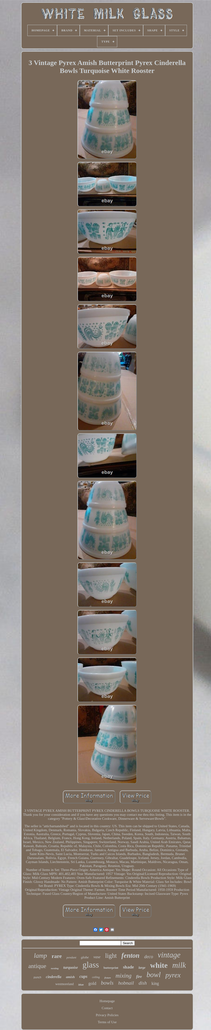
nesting (55, 968)
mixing (123, 975)
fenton (130, 955)
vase (96, 957)
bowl (154, 975)
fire (139, 976)
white (159, 965)
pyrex (173, 975)
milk (179, 965)
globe (85, 957)
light (111, 955)
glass (91, 964)
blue (81, 984)
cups (83, 976)
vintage (169, 955)
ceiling (96, 977)
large (142, 967)
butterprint (111, 967)
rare (57, 956)
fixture (107, 977)
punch (37, 977)
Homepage (107, 1001)
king (155, 983)
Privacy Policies (107, 1015)
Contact (107, 1008)
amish (70, 977)
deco (148, 956)
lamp (40, 955)
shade (128, 967)
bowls (107, 983)
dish (142, 983)
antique (37, 966)
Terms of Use (107, 1022)
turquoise (70, 967)
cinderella (53, 977)
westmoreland (64, 984)
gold (92, 983)
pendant (71, 957)
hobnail (126, 983)
